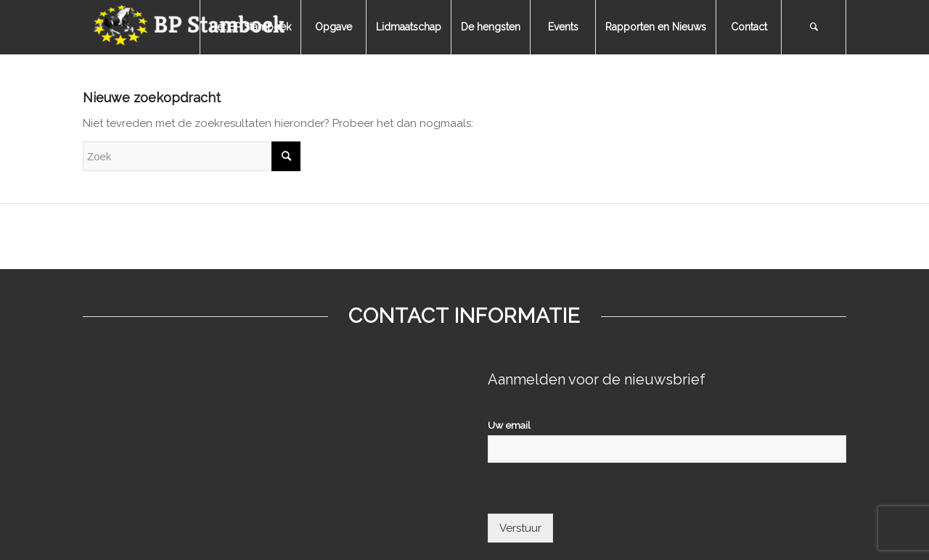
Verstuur (520, 528)
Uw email (512, 425)
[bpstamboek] (191, 27)
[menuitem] (250, 27)
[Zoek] (813, 27)
